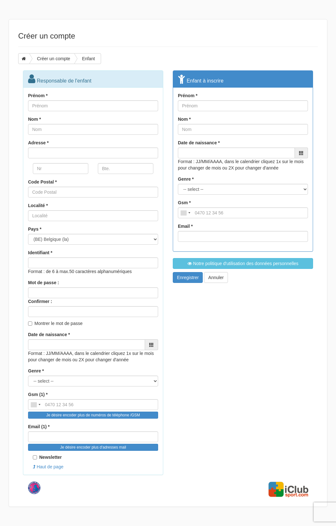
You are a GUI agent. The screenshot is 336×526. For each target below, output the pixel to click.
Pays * (34, 229)
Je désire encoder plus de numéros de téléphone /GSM (93, 415)
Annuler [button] (215, 277)
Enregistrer (188, 277)
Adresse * (38, 142)
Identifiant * (40, 252)
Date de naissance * (49, 334)
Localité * (38, 205)
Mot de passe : (43, 282)
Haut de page (48, 466)
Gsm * (184, 202)
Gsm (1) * (37, 394)
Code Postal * (42, 181)
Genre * (36, 370)
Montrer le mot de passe (58, 323)
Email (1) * (39, 426)
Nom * (34, 119)
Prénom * (37, 95)
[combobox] (35, 405)
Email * (185, 226)
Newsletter (47, 457)
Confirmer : (40, 301)
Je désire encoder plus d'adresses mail (93, 447)
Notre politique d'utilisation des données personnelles (242, 263)
